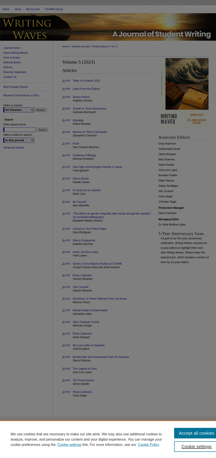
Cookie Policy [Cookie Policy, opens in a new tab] (148, 445)
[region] (108, 439)
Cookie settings (70, 445)
